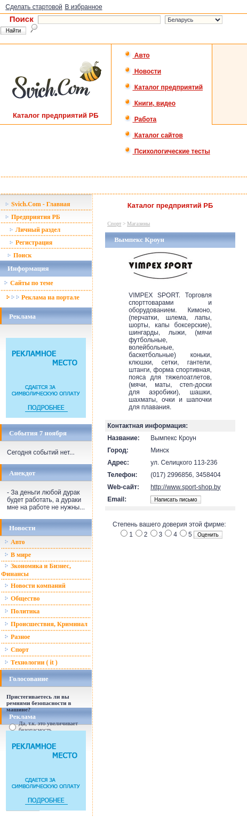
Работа (140, 119)
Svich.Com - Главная (37, 204)
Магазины (138, 223)
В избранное (83, 7)
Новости (142, 71)
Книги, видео (150, 103)
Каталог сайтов (153, 135)
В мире (17, 554)
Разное (17, 637)
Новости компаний (35, 585)
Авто (136, 55)
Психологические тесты (167, 151)
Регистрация (30, 242)
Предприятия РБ (32, 217)
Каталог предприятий (163, 87)
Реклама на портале (42, 297)
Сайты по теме (28, 283)
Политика (21, 611)
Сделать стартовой (33, 7)
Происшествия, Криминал (45, 624)
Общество (22, 598)
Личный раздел (34, 229)
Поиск (19, 255)
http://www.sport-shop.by (185, 487)
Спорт (16, 649)
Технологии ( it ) (31, 662)
